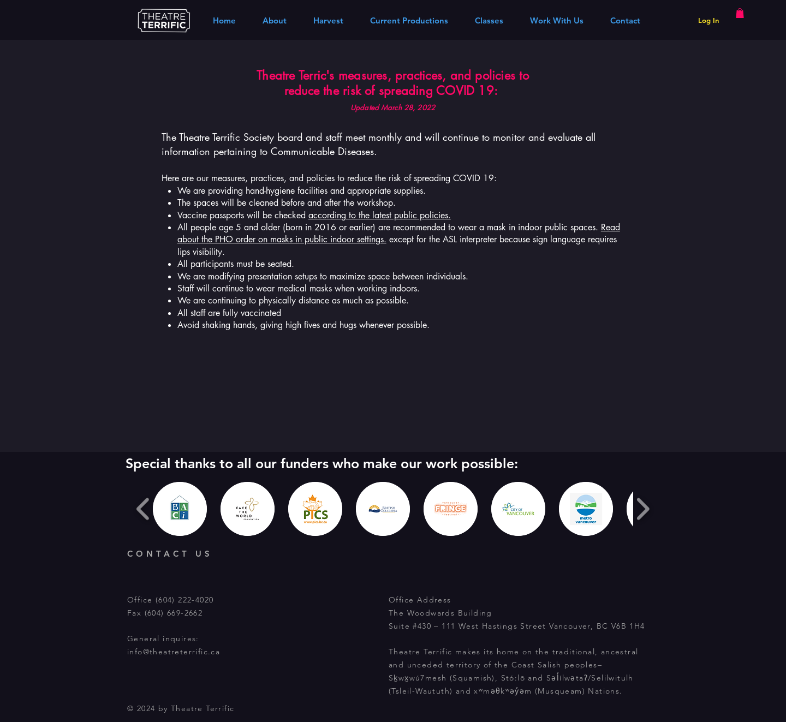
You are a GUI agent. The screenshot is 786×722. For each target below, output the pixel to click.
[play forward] (642, 509)
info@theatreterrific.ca (173, 652)
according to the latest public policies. (379, 215)
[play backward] (143, 509)
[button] (740, 13)
